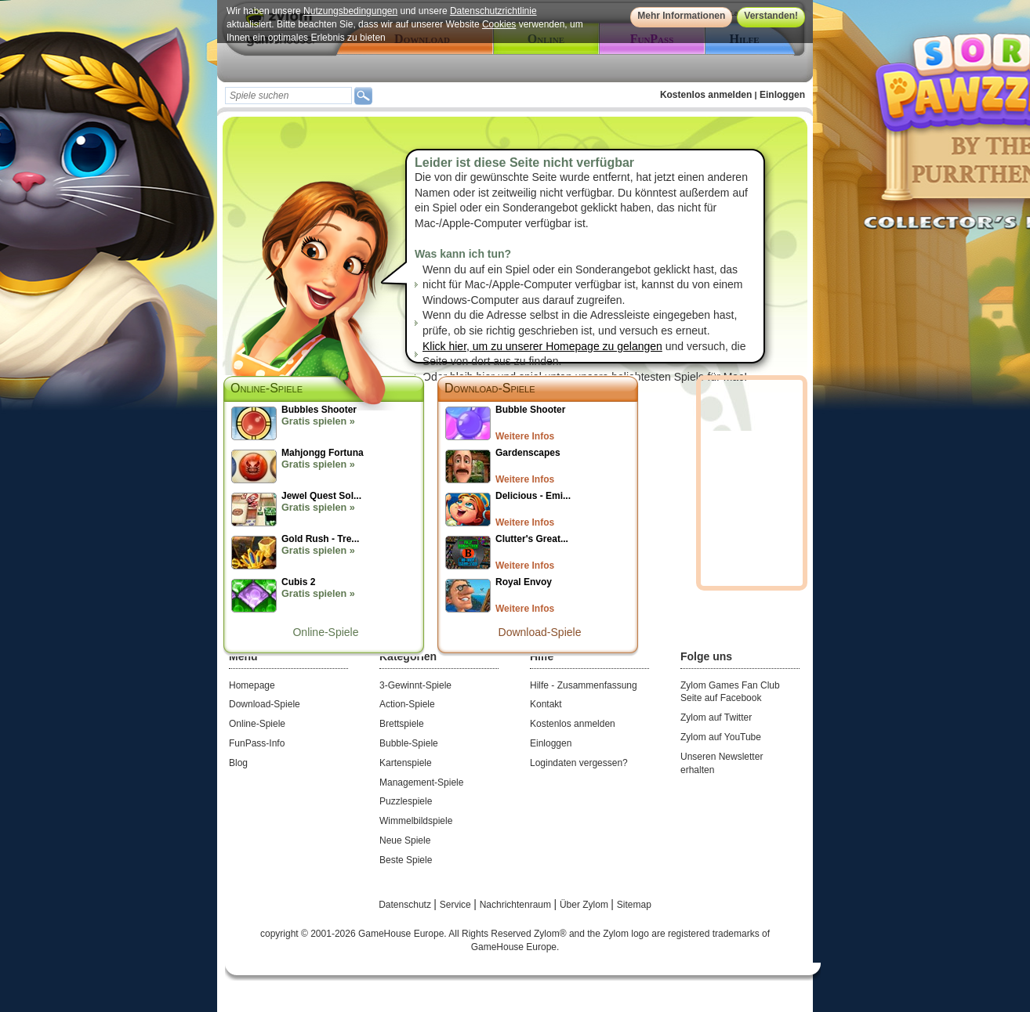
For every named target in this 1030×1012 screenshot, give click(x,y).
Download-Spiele (489, 388)
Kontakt (546, 704)
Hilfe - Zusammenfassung (583, 685)
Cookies (499, 24)
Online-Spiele (325, 632)
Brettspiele (401, 723)
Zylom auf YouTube (720, 737)
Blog (238, 762)
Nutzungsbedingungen (350, 10)
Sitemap (634, 904)
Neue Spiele (404, 840)
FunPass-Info (257, 743)
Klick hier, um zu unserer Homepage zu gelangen (542, 346)
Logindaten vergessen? (579, 762)
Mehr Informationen (681, 15)
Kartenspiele (405, 762)
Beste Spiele (405, 860)
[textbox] (288, 95)
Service (456, 904)
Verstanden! (771, 15)
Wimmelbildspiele (415, 820)
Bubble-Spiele (408, 743)
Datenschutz (406, 904)
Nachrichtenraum (517, 904)
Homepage (252, 685)
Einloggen (782, 94)
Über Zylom (585, 904)
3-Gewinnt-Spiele (415, 685)
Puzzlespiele (405, 801)
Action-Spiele (407, 704)
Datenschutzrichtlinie (493, 10)
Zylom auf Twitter (716, 717)
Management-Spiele (421, 782)
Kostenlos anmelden (706, 94)
